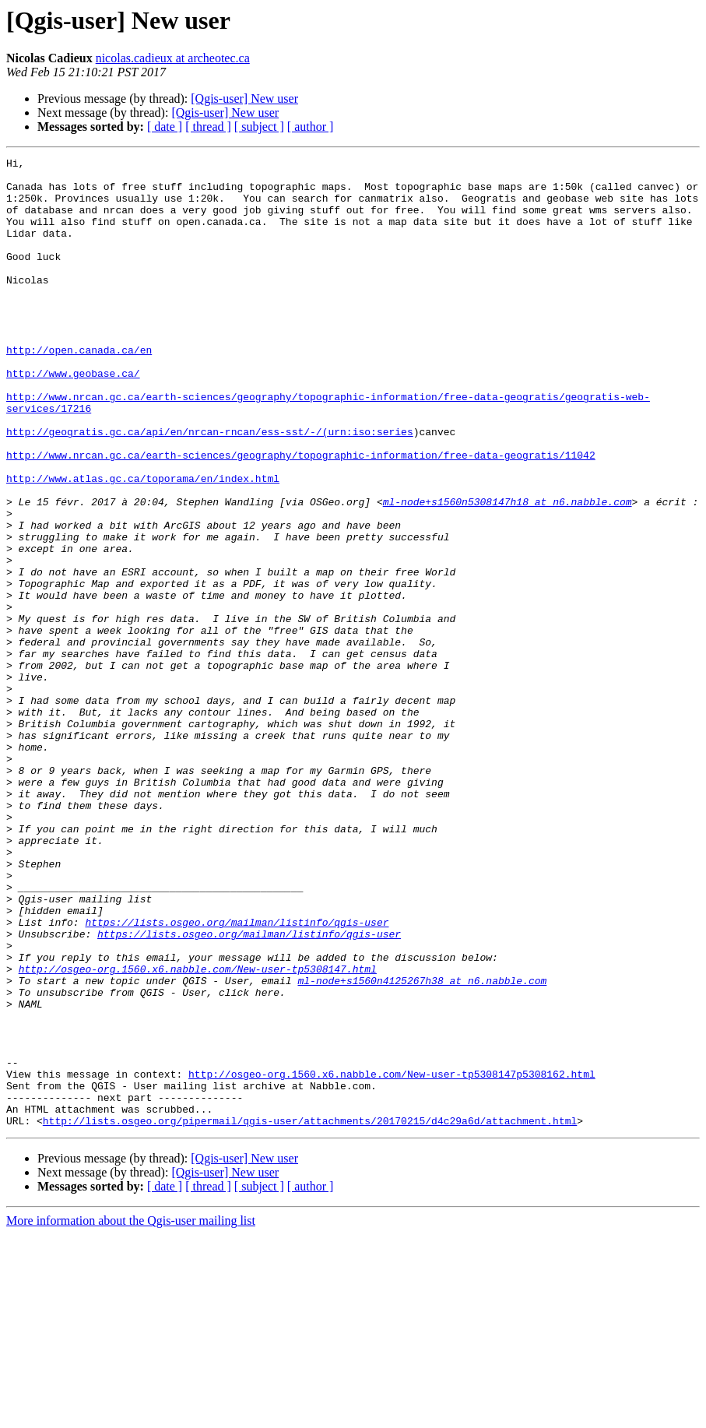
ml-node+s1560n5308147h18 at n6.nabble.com (507, 572)
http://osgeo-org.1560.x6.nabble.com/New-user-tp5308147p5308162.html (391, 1258)
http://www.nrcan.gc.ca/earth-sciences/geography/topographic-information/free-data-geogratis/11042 (300, 515)
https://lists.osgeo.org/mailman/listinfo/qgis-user (236, 1076)
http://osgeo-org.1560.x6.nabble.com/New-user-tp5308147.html (198, 1132)
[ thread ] (208, 126)
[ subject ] (259, 126)
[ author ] (310, 126)
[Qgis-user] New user (244, 98)
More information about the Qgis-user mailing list (130, 1414)
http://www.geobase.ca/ (73, 417)
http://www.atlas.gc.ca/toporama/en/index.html (142, 543)
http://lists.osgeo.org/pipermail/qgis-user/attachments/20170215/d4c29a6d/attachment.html (310, 1314)
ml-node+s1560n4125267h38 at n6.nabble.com (421, 1146)
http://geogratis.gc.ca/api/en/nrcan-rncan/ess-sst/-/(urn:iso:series (209, 487)
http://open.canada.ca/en (79, 389)
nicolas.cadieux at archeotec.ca (173, 58)
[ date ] (164, 126)
